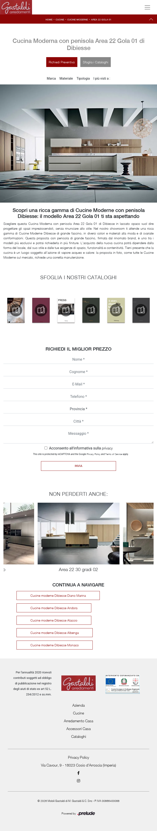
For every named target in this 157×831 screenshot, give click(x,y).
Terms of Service (113, 454)
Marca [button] (51, 78)
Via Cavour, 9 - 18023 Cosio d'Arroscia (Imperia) (78, 765)
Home (49, 19)
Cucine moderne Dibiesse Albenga (54, 633)
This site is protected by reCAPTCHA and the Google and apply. (80, 454)
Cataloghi (78, 736)
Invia (78, 466)
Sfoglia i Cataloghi (95, 62)
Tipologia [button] (83, 78)
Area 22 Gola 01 (101, 19)
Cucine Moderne (77, 19)
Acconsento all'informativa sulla (81, 448)
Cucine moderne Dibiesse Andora (53, 608)
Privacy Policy (93, 454)
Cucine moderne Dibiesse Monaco (54, 645)
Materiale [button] (66, 78)
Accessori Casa (78, 729)
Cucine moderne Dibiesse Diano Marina (58, 595)
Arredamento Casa (78, 721)
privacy (107, 448)
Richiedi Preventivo (62, 62)
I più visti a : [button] (101, 78)
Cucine (60, 19)
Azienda (78, 705)
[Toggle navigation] (147, 7)
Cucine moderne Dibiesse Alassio (53, 620)
